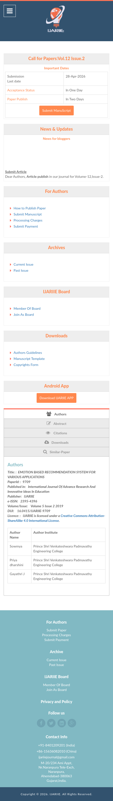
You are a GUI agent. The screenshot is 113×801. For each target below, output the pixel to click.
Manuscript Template (29, 359)
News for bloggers (56, 138)
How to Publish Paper (30, 208)
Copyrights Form (26, 365)
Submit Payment (26, 226)
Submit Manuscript (28, 214)
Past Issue (21, 270)
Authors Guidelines (28, 352)
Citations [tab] (56, 433)
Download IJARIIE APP (56, 398)
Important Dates (56, 68)
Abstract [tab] (56, 423)
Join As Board (24, 314)
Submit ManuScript (56, 110)
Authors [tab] (56, 414)
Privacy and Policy (56, 701)
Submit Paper (56, 630)
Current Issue (23, 264)
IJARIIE (55, 794)
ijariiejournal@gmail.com (57, 757)
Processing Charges (28, 220)
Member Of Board (27, 308)
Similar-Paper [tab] (56, 452)
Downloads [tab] (56, 442)
